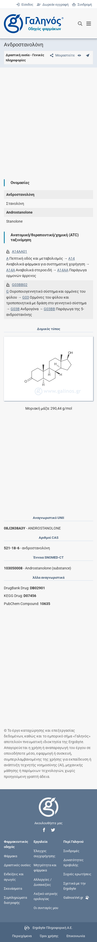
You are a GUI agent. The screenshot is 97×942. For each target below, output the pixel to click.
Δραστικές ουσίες (17, 865)
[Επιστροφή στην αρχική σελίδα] (48, 812)
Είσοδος (25, 4)
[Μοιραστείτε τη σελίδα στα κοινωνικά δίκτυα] (61, 55)
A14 (71, 258)
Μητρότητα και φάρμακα (45, 867)
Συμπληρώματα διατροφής (15, 900)
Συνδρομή (82, 4)
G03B (15, 309)
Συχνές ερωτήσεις (77, 874)
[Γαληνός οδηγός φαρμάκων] (32, 24)
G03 (25, 297)
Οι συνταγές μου (46, 908)
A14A (10, 270)
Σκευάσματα (13, 888)
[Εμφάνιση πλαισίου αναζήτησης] (80, 24)
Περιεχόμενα (22, 936)
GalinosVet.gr (76, 897)
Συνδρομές (71, 851)
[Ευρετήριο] (79, 55)
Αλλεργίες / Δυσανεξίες (42, 881)
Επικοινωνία (75, 936)
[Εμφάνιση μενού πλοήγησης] (89, 24)
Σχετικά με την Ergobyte (74, 885)
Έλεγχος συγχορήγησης (44, 853)
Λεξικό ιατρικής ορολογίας (46, 896)
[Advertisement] (48, 119)
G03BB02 (19, 285)
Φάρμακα (10, 856)
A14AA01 (19, 251)
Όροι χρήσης (49, 936)
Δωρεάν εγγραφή (53, 4)
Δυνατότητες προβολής (73, 862)
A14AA (62, 270)
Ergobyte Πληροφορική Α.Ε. (52, 928)
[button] (44, 830)
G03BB (49, 309)
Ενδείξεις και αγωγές (14, 876)
